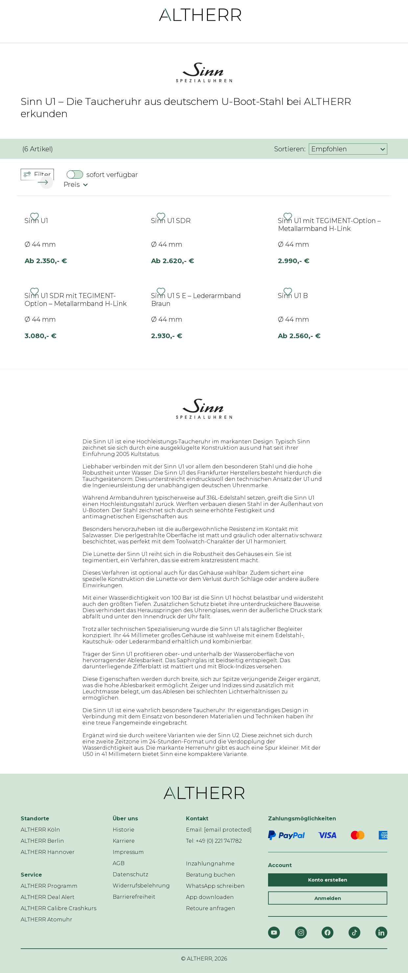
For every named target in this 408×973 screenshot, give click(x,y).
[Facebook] (327, 932)
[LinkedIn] (381, 932)
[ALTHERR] (200, 14)
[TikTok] (354, 932)
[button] (45, 182)
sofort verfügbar (112, 175)
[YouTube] (274, 932)
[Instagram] (301, 932)
